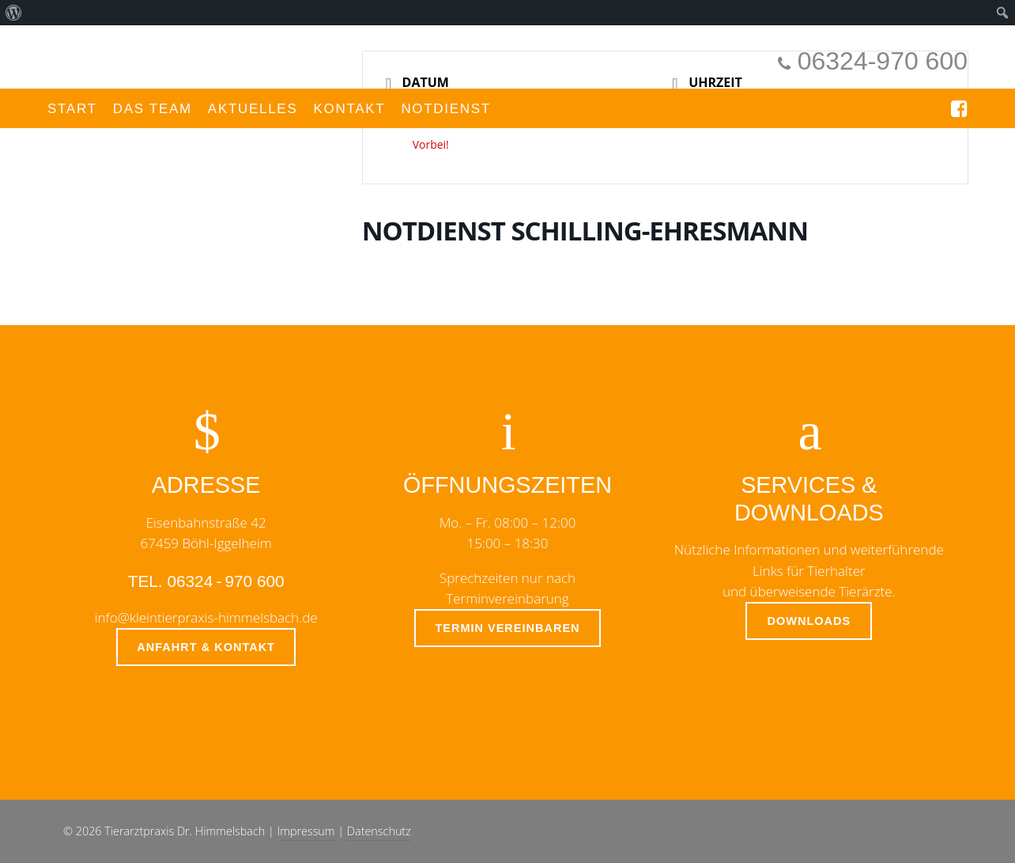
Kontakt (349, 108)
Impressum (306, 830)
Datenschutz (379, 830)
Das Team (152, 108)
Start (72, 108)
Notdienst (446, 108)
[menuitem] (14, 12)
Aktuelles (253, 108)
